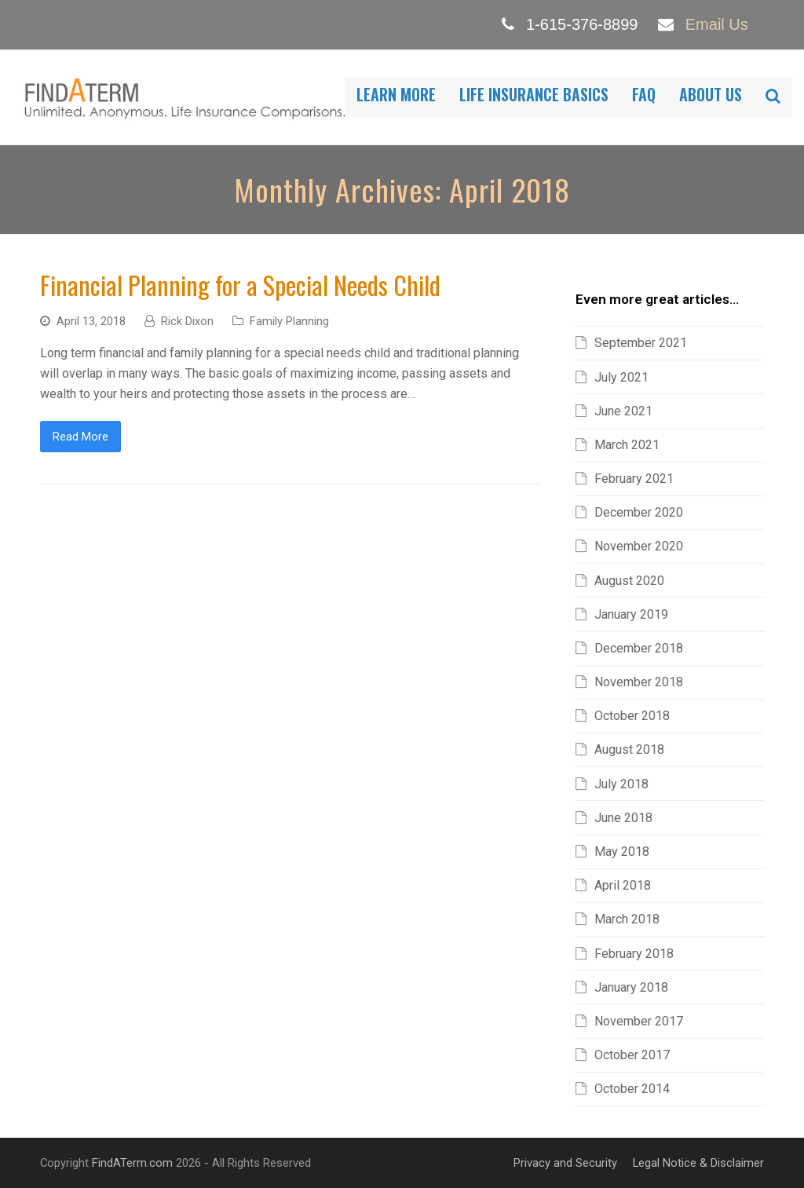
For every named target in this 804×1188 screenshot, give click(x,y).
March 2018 (627, 919)
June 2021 (623, 411)
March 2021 (627, 444)
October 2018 (632, 715)
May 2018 (621, 851)
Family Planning (289, 321)
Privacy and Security (565, 1163)
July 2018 (621, 784)
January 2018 (631, 987)
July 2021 (621, 377)
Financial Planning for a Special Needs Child (240, 284)
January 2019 (631, 614)
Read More (80, 437)
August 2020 (629, 580)
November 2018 (638, 681)
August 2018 (629, 749)
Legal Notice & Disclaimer (698, 1163)
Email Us (716, 24)
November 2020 (638, 546)
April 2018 (622, 885)
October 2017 (632, 1054)
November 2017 (638, 1021)
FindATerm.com (132, 1163)
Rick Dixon (187, 321)
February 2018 (634, 953)
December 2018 (638, 648)
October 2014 (632, 1088)
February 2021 (634, 478)
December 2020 (638, 512)
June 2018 (623, 817)
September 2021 (640, 342)
